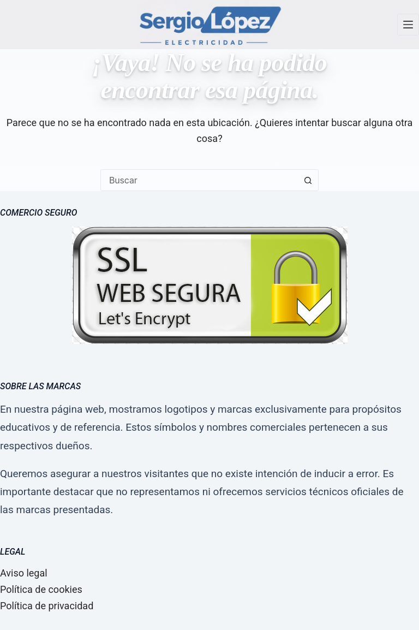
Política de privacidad (46, 605)
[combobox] (199, 180)
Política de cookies (41, 589)
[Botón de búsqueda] (307, 180)
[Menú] (408, 24)
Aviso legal (23, 573)
